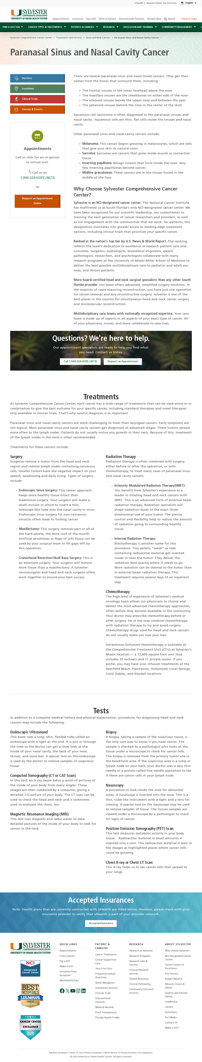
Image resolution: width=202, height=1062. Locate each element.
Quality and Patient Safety (176, 995)
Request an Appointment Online (37, 201)
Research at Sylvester (141, 951)
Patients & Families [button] (83, 27)
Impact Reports (173, 979)
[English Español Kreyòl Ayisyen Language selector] (189, 3)
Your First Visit (103, 969)
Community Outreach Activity (141, 991)
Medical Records (104, 1007)
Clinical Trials (26, 99)
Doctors (23, 78)
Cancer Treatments (106, 955)
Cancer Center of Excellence (174, 967)
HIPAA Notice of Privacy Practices (120, 1053)
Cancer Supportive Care (105, 962)
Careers (169, 1007)
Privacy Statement (93, 1053)
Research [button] (109, 27)
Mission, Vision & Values (175, 986)
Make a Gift (66, 966)
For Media (170, 1017)
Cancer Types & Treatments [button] (45, 27)
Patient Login (187, 19)
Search (169, 19)
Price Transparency (106, 1012)
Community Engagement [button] (177, 27)
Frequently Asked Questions (105, 976)
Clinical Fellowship (140, 984)
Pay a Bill (91, 19)
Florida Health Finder (107, 1018)
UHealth (139, 3)
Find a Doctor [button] (11, 27)
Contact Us (171, 1023)
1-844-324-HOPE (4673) (37, 177)
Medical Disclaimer (58, 1053)
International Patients (131, 19)
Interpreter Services (106, 988)
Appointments (60, 19)
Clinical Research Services (138, 972)
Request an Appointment (123, 361)
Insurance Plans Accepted (68, 974)
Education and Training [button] (139, 27)
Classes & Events (28, 109)
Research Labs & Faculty (138, 963)
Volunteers (171, 1012)
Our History (171, 974)
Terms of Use (76, 1053)
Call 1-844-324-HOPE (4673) (80, 361)
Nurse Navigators (105, 983)
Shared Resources (139, 979)
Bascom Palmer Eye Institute (162, 3)
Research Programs (139, 956)
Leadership (171, 1002)
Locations (77, 19)
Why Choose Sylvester (177, 951)
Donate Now (154, 19)
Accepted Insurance (101, 923)
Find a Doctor (67, 956)
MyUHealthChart (69, 980)
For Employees (146, 1053)
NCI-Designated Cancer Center (178, 958)
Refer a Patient (107, 19)
